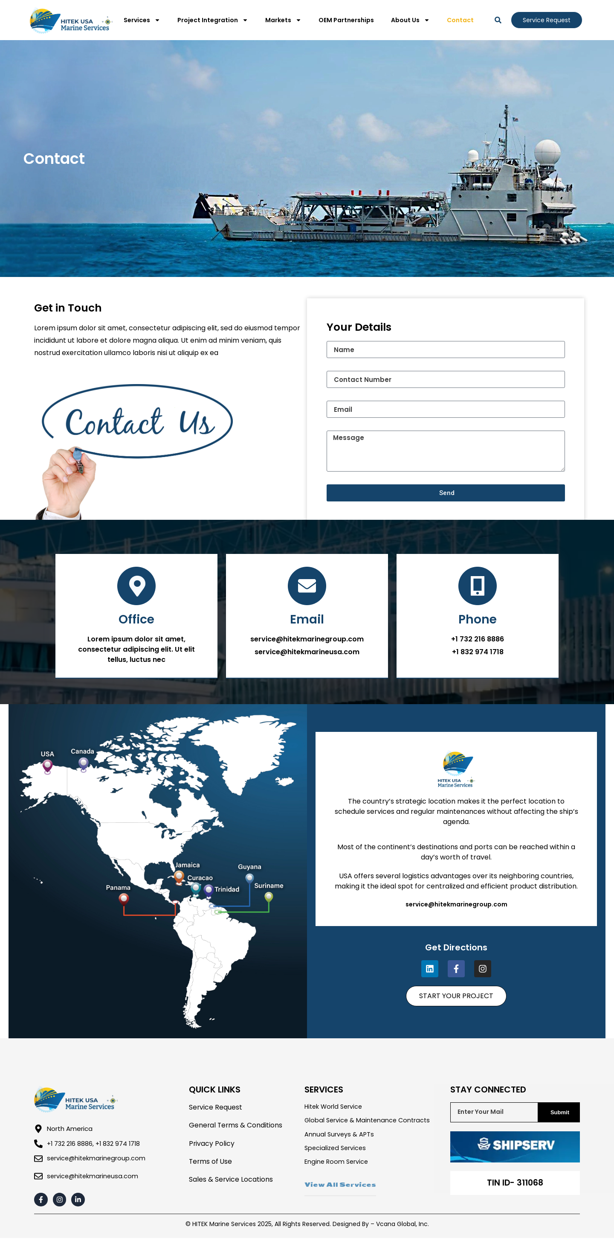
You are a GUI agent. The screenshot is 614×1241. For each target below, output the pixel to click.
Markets (283, 20)
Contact (460, 20)
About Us (410, 20)
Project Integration (212, 20)
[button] (498, 20)
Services (142, 20)
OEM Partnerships (346, 20)
